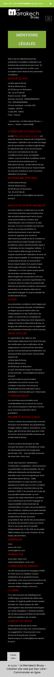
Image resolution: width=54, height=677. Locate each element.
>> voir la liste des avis (32, 3)
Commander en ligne (27, 672)
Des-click (40, 669)
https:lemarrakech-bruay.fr (27, 136)
